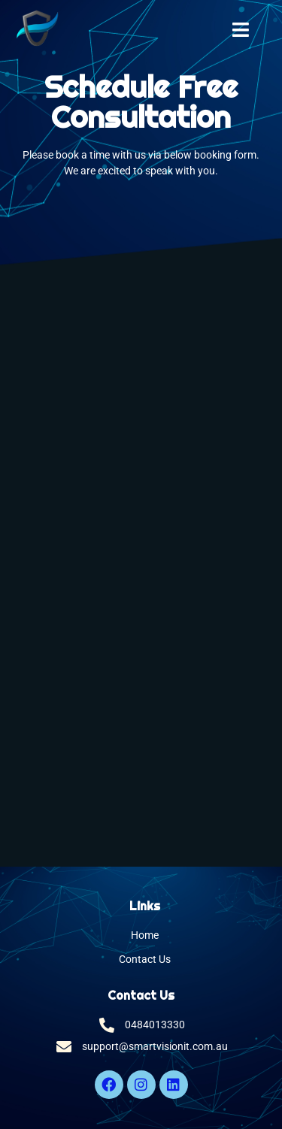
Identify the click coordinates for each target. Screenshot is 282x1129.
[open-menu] (240, 31)
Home (145, 935)
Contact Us (145, 959)
